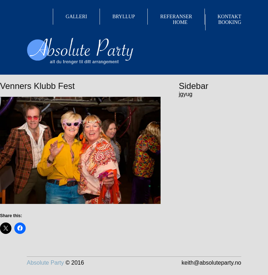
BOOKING (229, 22)
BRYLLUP (123, 16)
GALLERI (76, 16)
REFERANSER (176, 16)
